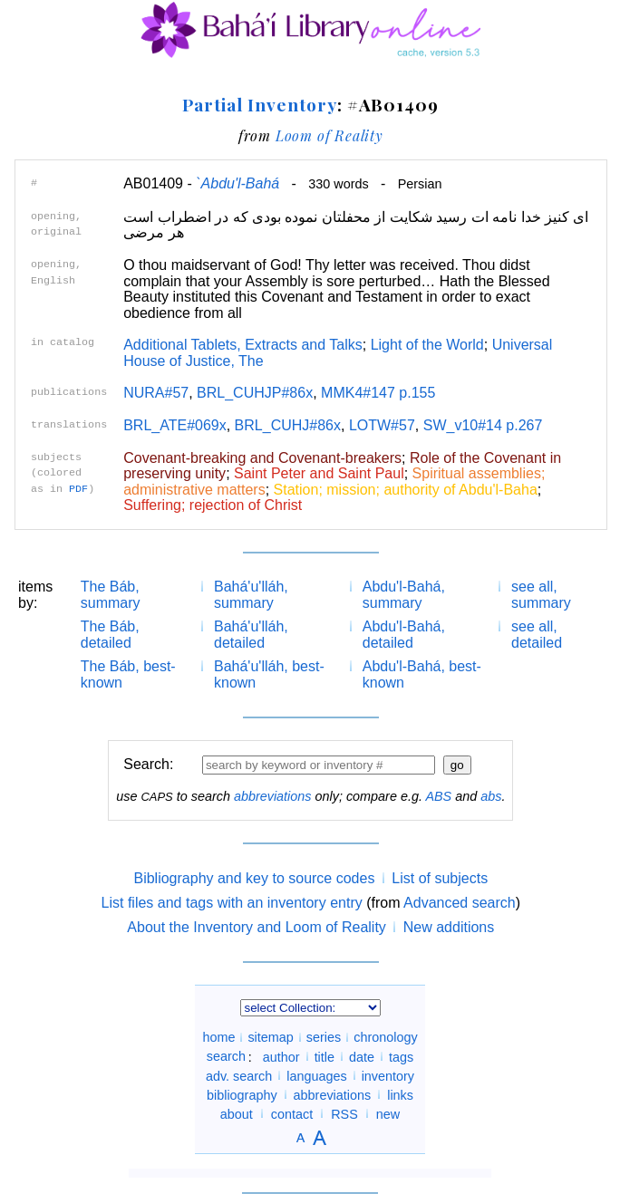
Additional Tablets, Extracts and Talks (243, 344)
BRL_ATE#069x (175, 425)
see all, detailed (536, 634)
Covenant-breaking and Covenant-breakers (262, 458)
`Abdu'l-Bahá (237, 183)
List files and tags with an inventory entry (232, 902)
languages (316, 1075)
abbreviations (273, 796)
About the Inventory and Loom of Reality (256, 927)
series (323, 1037)
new (388, 1113)
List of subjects (440, 878)
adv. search (239, 1075)
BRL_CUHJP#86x (255, 392)
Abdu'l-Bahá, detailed (404, 634)
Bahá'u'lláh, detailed (251, 634)
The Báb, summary (110, 595)
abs (490, 796)
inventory (388, 1075)
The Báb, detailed (110, 634)
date (361, 1056)
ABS (438, 796)
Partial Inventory (259, 104)
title (324, 1056)
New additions (449, 927)
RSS (344, 1113)
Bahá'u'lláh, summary (251, 595)
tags (401, 1056)
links (400, 1094)
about (236, 1113)
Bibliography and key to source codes (253, 878)
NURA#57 (156, 392)
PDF (78, 489)
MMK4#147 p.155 (378, 392)
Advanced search (459, 902)
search (226, 1056)
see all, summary (541, 595)
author (281, 1056)
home (218, 1037)
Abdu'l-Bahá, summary (404, 595)
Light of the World (427, 344)
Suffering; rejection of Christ (212, 505)
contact (292, 1113)
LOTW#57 (382, 425)
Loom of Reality (329, 135)
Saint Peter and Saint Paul (319, 473)
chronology (385, 1037)
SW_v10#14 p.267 (483, 425)
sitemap (270, 1037)
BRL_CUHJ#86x (288, 425)
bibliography (242, 1094)
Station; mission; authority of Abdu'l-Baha (406, 489)
